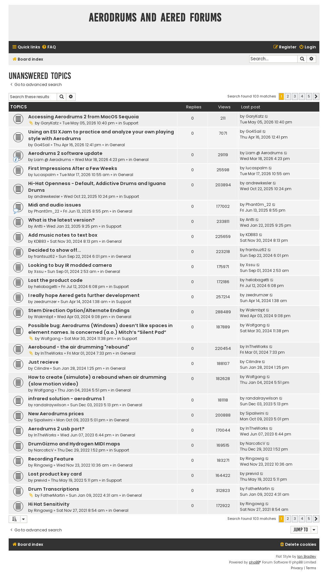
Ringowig (43, 465)
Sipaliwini (43, 420)
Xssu (39, 271)
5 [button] (309, 96)
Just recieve (43, 362)
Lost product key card (55, 474)
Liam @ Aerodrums (52, 159)
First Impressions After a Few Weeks (72, 168)
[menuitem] (49, 47)
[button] (316, 96)
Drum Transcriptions (53, 489)
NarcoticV (43, 450)
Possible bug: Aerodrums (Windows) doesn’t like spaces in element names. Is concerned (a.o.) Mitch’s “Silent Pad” (100, 328)
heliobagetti (45, 286)
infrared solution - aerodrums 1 (66, 398)
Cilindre (41, 368)
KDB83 (40, 241)
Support (130, 123)
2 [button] (288, 96)
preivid (40, 480)
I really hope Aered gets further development (84, 295)
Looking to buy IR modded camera (70, 265)
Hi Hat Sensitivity (49, 504)
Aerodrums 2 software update (65, 153)
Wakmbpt (43, 316)
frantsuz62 (44, 256)
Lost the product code (55, 280)
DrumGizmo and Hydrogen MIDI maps (74, 444)
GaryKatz (50, 123)
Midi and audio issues (54, 205)
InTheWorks (52, 353)
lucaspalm (45, 174)
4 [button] (302, 96)
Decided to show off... (54, 250)
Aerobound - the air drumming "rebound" (78, 347)
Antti (38, 226)
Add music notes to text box (62, 235)
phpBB (254, 562)
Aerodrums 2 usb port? (56, 429)
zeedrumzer (45, 301)
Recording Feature (51, 459)
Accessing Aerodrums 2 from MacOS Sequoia (83, 117)
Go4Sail (42, 145)
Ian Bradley (306, 556)
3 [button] (295, 96)
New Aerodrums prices (56, 413)
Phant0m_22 (46, 211)
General (117, 145)
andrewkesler (47, 196)
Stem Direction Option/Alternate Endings (79, 310)
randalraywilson (50, 405)
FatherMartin (53, 495)
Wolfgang (51, 338)
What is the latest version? (61, 220)
